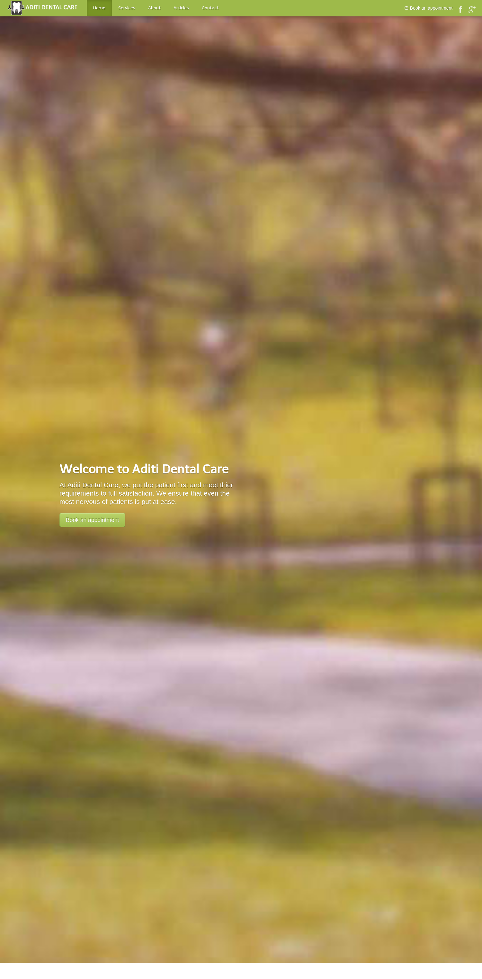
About (154, 8)
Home (99, 8)
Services (126, 8)
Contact (210, 8)
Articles (181, 8)
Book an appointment (428, 8)
